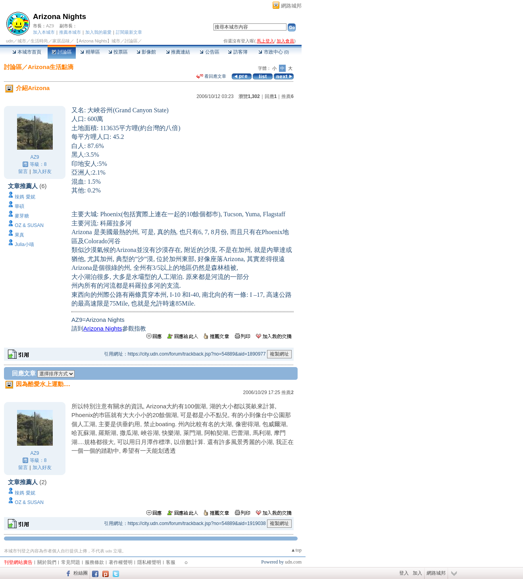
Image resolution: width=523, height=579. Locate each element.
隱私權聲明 (149, 562)
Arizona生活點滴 (50, 66)
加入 (417, 573)
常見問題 (70, 562)
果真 (19, 235)
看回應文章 (211, 76)
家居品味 (61, 40)
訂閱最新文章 (129, 32)
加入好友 (42, 171)
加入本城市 (44, 32)
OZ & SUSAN (29, 225)
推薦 (287, 96)
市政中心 (273, 52)
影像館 (146, 52)
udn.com (293, 562)
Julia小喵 (24, 244)
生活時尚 (39, 40)
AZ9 (50, 25)
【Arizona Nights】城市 (97, 40)
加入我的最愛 (98, 32)
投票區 (118, 52)
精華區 (90, 52)
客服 (170, 562)
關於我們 (46, 562)
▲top (296, 550)
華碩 (19, 206)
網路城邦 (291, 6)
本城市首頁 (26, 52)
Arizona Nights (59, 16)
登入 (404, 573)
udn (9, 40)
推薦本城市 (70, 32)
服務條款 (94, 562)
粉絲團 (80, 573)
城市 (21, 40)
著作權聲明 (121, 562)
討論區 (61, 52)
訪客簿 (237, 52)
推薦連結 (178, 52)
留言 (23, 171)
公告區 (209, 52)
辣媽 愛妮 (25, 197)
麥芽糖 (22, 216)
